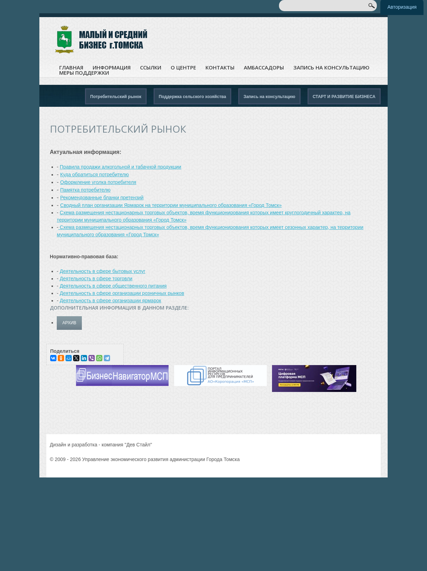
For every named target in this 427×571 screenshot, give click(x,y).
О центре (183, 67)
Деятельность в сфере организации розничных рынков (122, 293)
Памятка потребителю (85, 190)
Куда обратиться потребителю (94, 174)
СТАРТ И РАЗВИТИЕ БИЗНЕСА (344, 96)
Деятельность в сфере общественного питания (113, 286)
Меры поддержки (84, 72)
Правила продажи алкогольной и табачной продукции (120, 167)
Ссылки (150, 67)
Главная (71, 67)
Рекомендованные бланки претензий (101, 197)
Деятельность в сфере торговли (96, 278)
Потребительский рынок (115, 96)
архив (69, 322)
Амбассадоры (264, 67)
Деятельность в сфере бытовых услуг (103, 271)
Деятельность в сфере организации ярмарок (110, 300)
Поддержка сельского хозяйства (192, 96)
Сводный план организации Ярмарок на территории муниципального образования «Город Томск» (171, 205)
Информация (112, 67)
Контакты (219, 67)
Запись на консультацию (331, 67)
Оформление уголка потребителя (98, 182)
